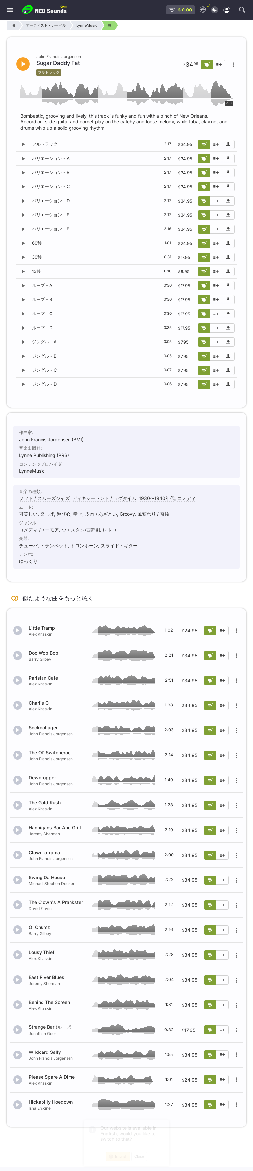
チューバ (28, 545)
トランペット (54, 545)
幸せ (77, 514)
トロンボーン (84, 545)
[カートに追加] (204, 144)
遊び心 (63, 514)
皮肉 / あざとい (101, 514)
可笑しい (28, 514)
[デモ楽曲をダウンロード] (228, 144)
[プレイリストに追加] (216, 144)
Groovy (127, 514)
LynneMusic (32, 471)
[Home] (13, 25)
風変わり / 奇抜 (153, 514)
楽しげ (47, 514)
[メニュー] (10, 10)
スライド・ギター (119, 545)
